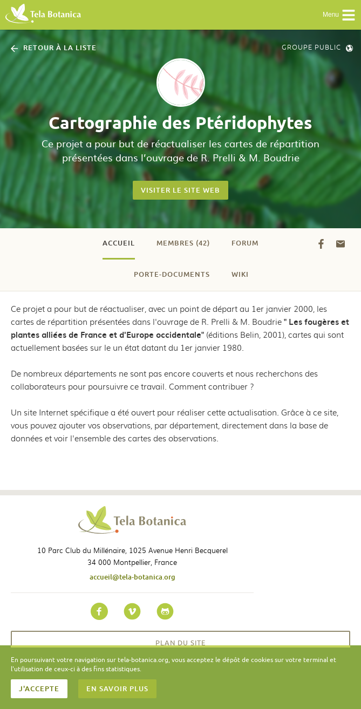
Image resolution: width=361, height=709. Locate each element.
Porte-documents (172, 274)
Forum (244, 242)
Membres (183, 242)
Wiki (240, 274)
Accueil (119, 242)
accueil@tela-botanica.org (132, 576)
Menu (339, 15)
